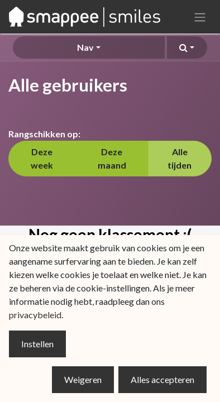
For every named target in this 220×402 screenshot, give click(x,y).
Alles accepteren (162, 379)
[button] (187, 47)
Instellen (37, 343)
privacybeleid (35, 314)
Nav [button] (85, 47)
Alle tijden (180, 158)
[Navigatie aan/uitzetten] (200, 16)
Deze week (42, 158)
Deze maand (112, 158)
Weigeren (83, 379)
